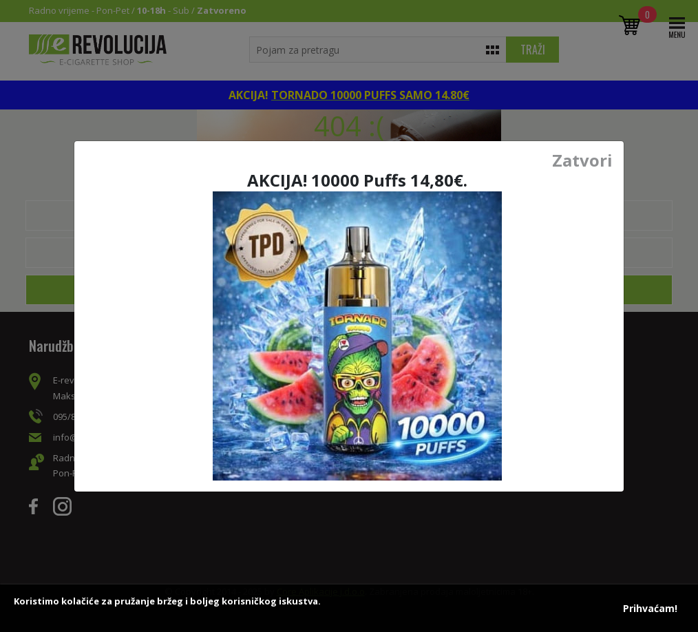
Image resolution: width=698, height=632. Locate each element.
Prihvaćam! (650, 608)
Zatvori (582, 160)
